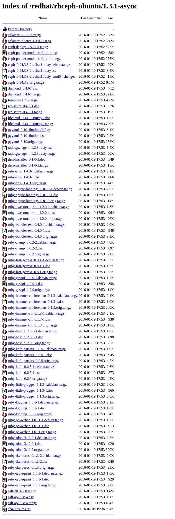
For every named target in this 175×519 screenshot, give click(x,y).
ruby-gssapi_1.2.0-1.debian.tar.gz (32, 278)
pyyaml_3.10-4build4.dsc (26, 136)
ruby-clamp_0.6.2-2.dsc (25, 248)
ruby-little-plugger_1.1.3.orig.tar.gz (34, 396)
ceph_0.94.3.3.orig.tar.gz (26, 82)
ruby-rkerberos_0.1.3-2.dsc (28, 461)
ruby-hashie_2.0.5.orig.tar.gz (29, 343)
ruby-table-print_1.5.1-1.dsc (28, 479)
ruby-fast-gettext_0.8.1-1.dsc (29, 266)
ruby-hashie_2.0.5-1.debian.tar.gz (32, 331)
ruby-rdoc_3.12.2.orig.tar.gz (28, 450)
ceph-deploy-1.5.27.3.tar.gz (28, 47)
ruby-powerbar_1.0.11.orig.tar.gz (32, 432)
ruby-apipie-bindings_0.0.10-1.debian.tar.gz (40, 189)
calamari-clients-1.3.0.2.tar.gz (29, 41)
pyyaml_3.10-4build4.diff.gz (29, 130)
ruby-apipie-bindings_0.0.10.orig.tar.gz (36, 201)
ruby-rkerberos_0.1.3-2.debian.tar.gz (34, 455)
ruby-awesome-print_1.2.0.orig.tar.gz (35, 219)
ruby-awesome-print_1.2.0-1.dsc (31, 213)
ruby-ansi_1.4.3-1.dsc (24, 177)
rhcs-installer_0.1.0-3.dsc (26, 159)
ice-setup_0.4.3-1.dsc (23, 106)
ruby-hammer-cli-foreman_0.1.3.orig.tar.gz (39, 307)
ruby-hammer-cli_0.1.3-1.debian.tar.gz (36, 313)
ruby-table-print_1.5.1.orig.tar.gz (32, 485)
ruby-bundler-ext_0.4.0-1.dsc (29, 230)
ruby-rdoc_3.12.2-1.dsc (25, 444)
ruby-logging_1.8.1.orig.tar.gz (30, 414)
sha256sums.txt (19, 509)
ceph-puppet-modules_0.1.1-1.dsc (32, 53)
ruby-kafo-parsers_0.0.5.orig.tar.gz (33, 361)
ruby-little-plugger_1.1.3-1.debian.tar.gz (37, 384)
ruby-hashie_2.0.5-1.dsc (25, 337)
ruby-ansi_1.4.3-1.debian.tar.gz (31, 171)
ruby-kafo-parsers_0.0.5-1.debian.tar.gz (37, 349)
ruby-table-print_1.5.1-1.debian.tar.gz (35, 473)
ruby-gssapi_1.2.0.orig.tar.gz (29, 290)
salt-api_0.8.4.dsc (20, 497)
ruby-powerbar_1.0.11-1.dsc (28, 426)
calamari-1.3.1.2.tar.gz (24, 35)
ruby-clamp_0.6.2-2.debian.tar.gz (32, 242)
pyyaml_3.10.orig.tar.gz (25, 142)
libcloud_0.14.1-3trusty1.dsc (29, 118)
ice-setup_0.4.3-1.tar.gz (25, 112)
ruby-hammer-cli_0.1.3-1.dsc (29, 319)
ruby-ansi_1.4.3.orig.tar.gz (27, 183)
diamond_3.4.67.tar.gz (24, 94)
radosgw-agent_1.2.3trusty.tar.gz (32, 153)
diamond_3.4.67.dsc (22, 88)
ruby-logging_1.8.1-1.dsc (26, 408)
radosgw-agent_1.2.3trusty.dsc (30, 147)
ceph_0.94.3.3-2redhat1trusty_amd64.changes (41, 76)
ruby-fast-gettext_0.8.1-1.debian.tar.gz (36, 260)
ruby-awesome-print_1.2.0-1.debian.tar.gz (38, 207)
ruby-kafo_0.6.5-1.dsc (24, 373)
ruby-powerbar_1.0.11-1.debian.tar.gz (35, 420)
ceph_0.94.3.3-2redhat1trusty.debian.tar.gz (39, 65)
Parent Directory (20, 29)
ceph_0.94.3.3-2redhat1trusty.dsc (32, 70)
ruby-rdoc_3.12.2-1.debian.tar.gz (32, 438)
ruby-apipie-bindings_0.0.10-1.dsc (33, 195)
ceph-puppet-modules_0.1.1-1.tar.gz (34, 59)
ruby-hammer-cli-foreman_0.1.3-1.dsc (36, 301)
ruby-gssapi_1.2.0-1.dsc (25, 284)
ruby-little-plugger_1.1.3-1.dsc (30, 390)
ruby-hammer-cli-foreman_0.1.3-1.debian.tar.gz (43, 296)
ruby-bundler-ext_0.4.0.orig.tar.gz (32, 236)
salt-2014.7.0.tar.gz (22, 491)
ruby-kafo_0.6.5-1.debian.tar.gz (31, 367)
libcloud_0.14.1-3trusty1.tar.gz (30, 124)
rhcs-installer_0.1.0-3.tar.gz (28, 165)
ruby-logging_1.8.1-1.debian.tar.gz (33, 402)
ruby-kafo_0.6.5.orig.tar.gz (27, 378)
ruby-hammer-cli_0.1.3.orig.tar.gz (32, 325)
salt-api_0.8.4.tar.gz (22, 503)
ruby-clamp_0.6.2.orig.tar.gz (29, 254)
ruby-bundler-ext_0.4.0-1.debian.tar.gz (36, 224)
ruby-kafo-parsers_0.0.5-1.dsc (30, 355)
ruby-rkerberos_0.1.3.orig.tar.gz (31, 467)
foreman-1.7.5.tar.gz (23, 100)
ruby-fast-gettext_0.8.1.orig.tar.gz (32, 272)
